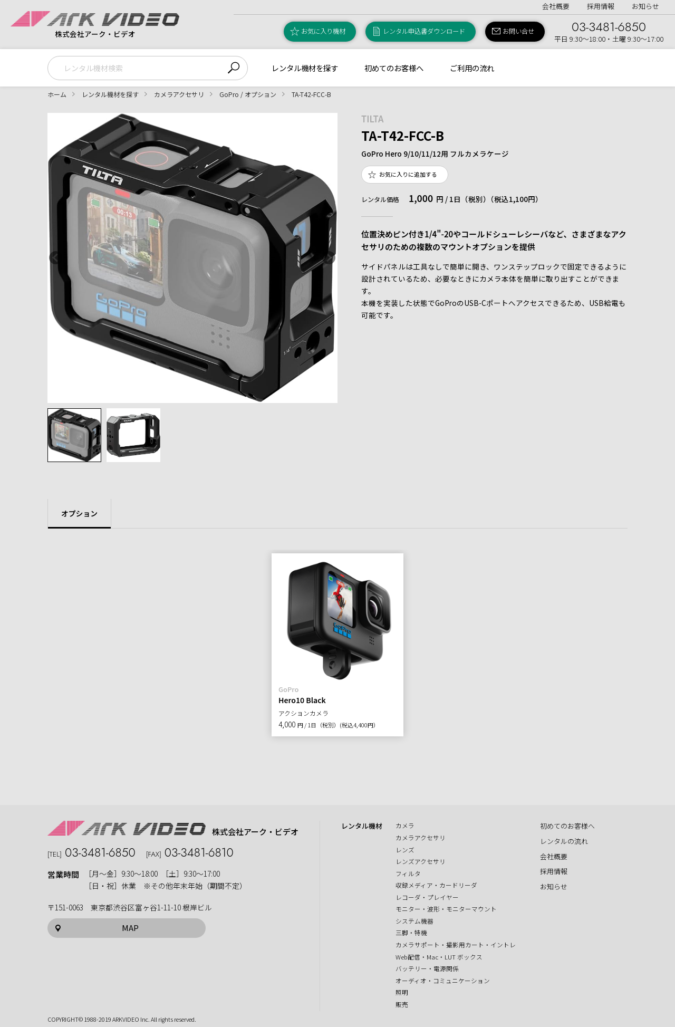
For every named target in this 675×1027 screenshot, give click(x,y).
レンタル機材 (361, 826)
